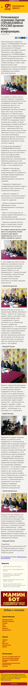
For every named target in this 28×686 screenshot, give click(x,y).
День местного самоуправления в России (13, 570)
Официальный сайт (7, 619)
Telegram (4, 623)
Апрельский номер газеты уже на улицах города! (13, 580)
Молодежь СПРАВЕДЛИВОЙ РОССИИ (10, 660)
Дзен (3, 625)
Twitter (4, 626)
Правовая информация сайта (10, 679)
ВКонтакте (5, 628)
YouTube (4, 647)
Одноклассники (6, 630)
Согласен (14, 683)
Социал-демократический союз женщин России (11, 664)
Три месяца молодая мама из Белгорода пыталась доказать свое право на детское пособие (13, 585)
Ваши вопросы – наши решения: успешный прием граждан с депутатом (12, 575)
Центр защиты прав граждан (10, 658)
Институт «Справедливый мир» (11, 656)
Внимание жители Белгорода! (12, 567)
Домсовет (5, 666)
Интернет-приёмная (8, 621)
